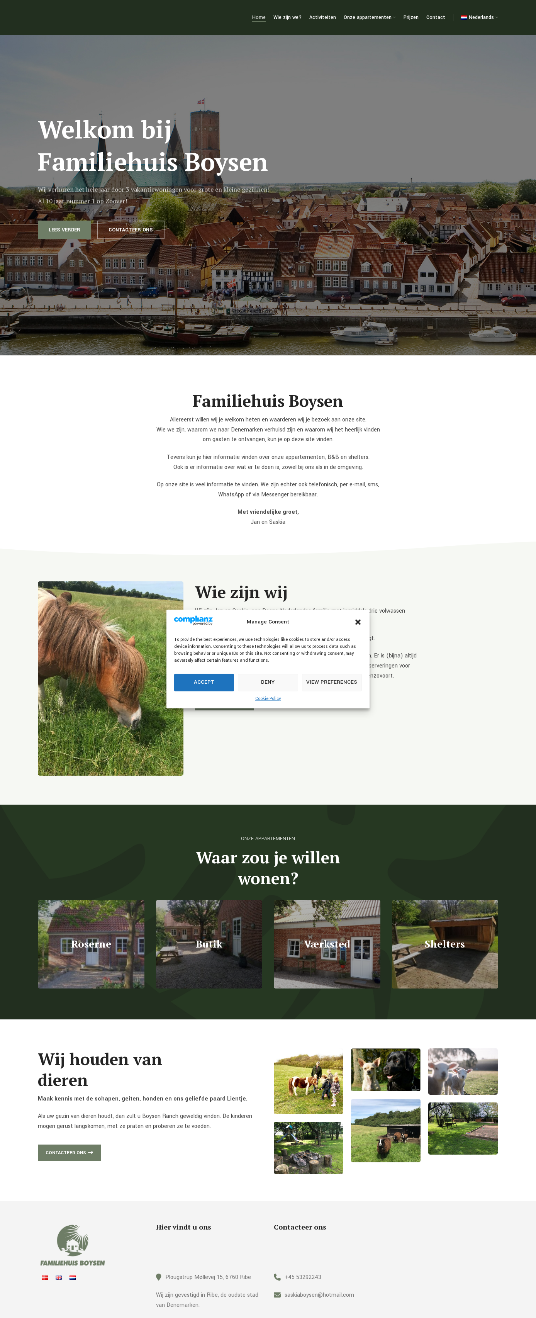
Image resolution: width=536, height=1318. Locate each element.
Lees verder (64, 239)
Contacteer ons (131, 239)
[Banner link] (91, 944)
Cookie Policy (268, 698)
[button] (358, 622)
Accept (204, 682)
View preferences (331, 682)
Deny (268, 682)
